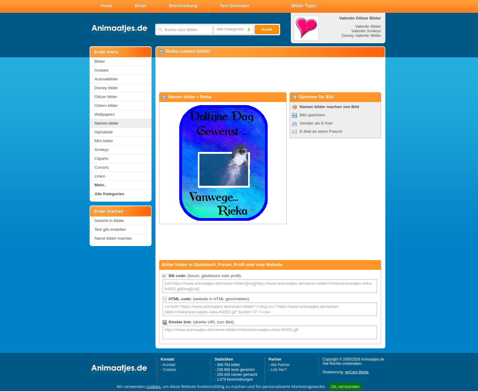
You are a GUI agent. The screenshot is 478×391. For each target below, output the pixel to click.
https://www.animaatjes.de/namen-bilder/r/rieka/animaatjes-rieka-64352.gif (269, 332)
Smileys (102, 149)
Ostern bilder (106, 105)
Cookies (169, 370)
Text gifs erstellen (110, 229)
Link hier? (279, 370)
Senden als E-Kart (316, 123)
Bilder (141, 5)
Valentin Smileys (366, 31)
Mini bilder (104, 141)
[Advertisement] (270, 75)
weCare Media (356, 372)
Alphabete (104, 132)
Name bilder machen (113, 238)
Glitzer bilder (106, 96)
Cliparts (101, 158)
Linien (100, 176)
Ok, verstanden (345, 386)
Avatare (102, 70)
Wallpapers (105, 114)
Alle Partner (280, 365)
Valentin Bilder (368, 26)
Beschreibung (183, 5)
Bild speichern (312, 115)
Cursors (102, 167)
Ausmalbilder (106, 79)
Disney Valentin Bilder (361, 35)
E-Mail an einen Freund (321, 131)
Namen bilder (107, 123)
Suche (266, 29)
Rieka (205, 96)
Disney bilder (106, 88)
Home (106, 5)
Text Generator (235, 5)
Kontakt (169, 365)
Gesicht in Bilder (109, 220)
